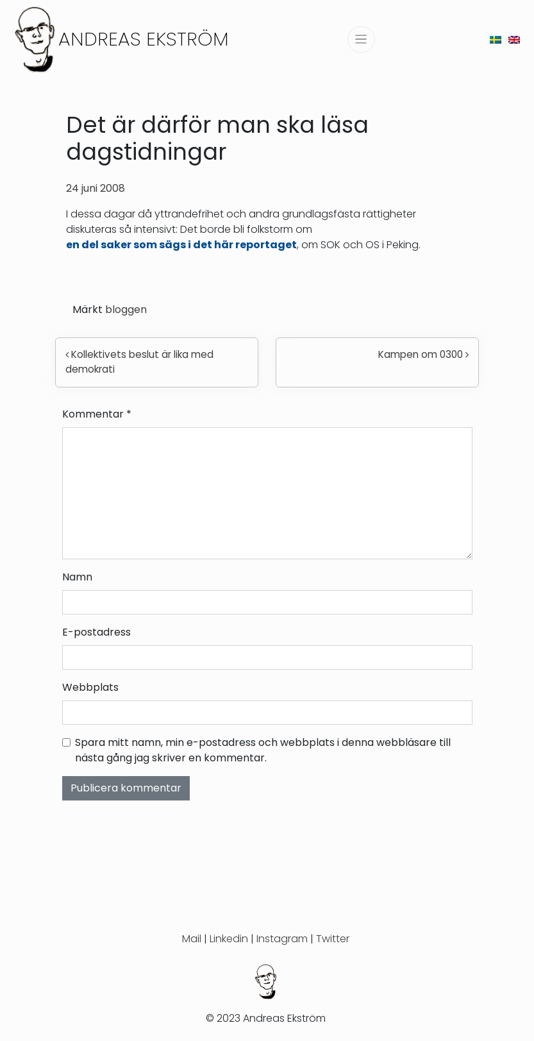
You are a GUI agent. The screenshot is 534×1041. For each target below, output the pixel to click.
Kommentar (96, 414)
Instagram (282, 938)
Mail (191, 938)
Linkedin (229, 938)
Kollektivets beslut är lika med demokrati (139, 362)
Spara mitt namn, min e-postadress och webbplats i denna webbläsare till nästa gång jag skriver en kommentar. (263, 750)
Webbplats (90, 687)
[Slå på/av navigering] (361, 39)
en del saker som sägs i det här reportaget (181, 245)
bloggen (126, 309)
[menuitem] (495, 39)
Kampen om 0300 (423, 354)
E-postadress (96, 632)
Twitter (332, 938)
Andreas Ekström (143, 39)
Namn (77, 577)
